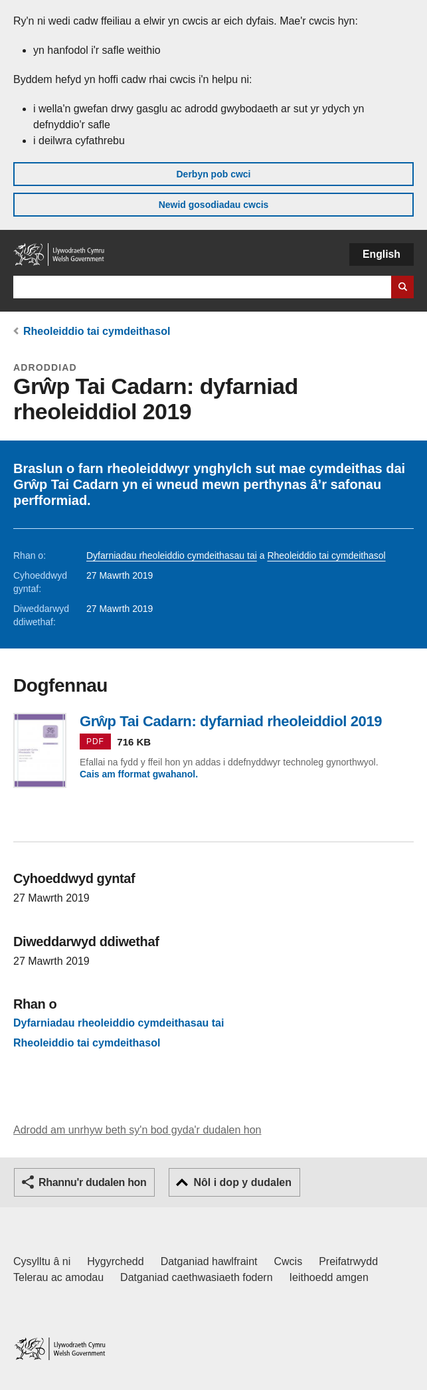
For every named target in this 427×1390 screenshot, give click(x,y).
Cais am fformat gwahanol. (139, 774)
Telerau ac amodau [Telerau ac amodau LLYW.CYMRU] (58, 1277)
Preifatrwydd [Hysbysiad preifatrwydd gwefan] (348, 1261)
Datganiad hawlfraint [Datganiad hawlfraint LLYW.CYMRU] (209, 1261)
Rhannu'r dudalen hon (92, 1182)
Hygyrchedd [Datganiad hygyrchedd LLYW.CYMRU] (115, 1261)
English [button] (381, 254)
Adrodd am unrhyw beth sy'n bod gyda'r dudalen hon (137, 1130)
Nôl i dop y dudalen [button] (242, 1182)
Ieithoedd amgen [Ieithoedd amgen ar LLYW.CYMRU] (329, 1277)
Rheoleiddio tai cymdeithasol (96, 331)
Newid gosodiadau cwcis (214, 204)
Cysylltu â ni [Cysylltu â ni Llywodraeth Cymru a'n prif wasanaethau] (41, 1261)
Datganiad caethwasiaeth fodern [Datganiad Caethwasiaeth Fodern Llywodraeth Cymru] (196, 1277)
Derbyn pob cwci (213, 174)
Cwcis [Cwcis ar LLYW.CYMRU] (288, 1261)
